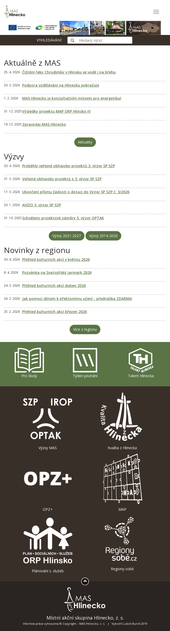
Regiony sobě (122, 543)
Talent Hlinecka (140, 362)
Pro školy (29, 362)
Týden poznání (85, 362)
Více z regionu (85, 329)
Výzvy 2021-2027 (66, 235)
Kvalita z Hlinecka (122, 421)
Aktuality (85, 142)
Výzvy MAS (47, 421)
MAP (122, 482)
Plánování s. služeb (47, 544)
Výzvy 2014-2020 (103, 235)
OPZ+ (47, 482)
